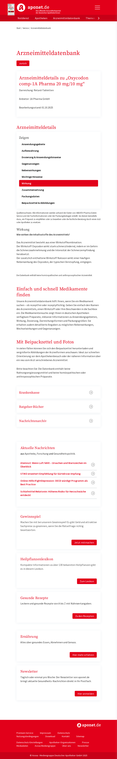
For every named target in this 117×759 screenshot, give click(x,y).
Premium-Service (24, 732)
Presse (85, 742)
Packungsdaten (30, 196)
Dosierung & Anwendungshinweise (41, 157)
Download (50, 736)
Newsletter (83, 745)
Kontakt (66, 736)
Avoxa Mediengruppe (45, 745)
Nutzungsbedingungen (27, 736)
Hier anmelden (86, 693)
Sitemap (80, 736)
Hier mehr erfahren (83, 654)
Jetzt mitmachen (84, 542)
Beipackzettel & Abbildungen (38, 202)
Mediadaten (22, 745)
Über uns (66, 745)
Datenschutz (64, 732)
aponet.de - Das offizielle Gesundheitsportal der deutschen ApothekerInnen (39, 8)
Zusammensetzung (33, 189)
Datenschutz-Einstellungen (29, 742)
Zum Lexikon (87, 581)
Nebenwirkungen (31, 170)
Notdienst (23, 18)
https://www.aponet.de (89, 725)
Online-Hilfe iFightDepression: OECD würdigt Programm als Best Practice (54, 482)
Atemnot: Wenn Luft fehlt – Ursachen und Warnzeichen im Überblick (53, 464)
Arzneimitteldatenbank (66, 18)
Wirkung (26, 183)
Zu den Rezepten (84, 616)
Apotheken (41, 18)
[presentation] (99, 18)
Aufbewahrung (30, 150)
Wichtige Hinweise (32, 176)
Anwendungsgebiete (33, 144)
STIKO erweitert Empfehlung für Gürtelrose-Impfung (50, 473)
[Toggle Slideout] (97, 7)
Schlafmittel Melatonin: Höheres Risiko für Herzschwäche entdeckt (53, 493)
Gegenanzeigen (30, 163)
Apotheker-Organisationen (62, 742)
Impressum (45, 732)
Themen (90, 18)
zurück (23, 63)
